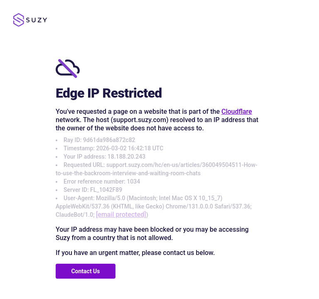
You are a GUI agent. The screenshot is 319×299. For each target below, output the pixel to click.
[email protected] (121, 214)
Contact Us (85, 271)
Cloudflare (236, 111)
